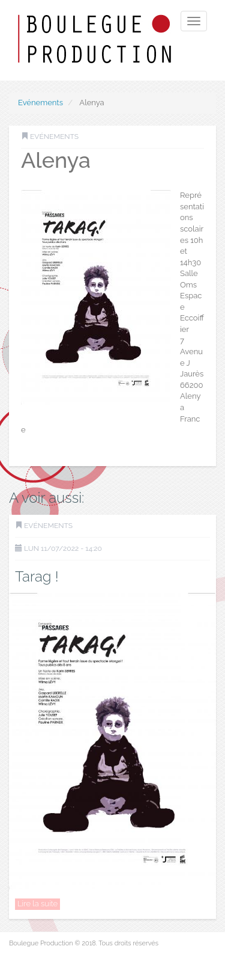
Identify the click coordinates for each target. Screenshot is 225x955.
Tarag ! (37, 576)
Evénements (40, 102)
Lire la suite (37, 903)
